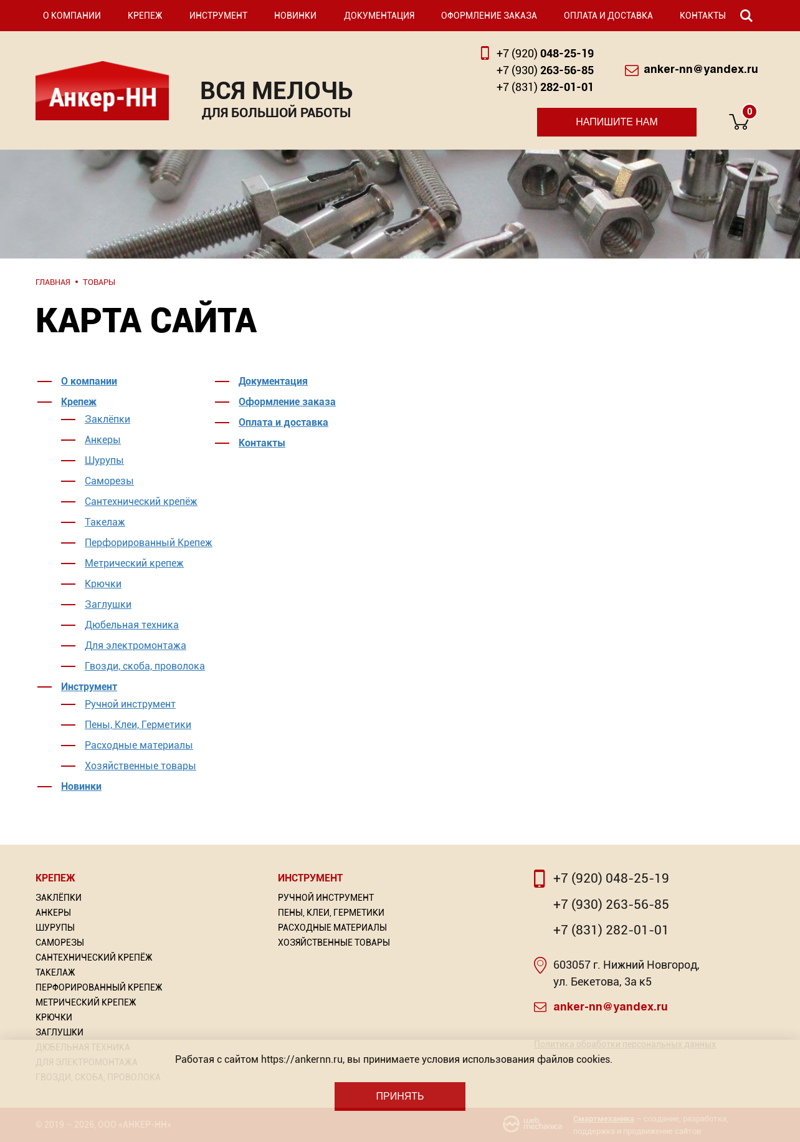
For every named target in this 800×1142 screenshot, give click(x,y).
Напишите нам (617, 122)
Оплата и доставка (608, 16)
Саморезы (109, 481)
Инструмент (218, 16)
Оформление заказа (489, 16)
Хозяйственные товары (140, 766)
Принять (400, 1096)
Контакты (703, 16)
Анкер (102, 90)
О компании (72, 16)
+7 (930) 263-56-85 (611, 904)
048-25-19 (545, 53)
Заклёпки (107, 419)
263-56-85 (545, 70)
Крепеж (145, 16)
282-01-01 (545, 87)
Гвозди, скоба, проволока (145, 666)
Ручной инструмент (130, 704)
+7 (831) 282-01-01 (611, 930)
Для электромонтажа (135, 645)
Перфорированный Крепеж (148, 543)
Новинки (295, 16)
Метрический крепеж (134, 563)
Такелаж (105, 522)
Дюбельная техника (132, 625)
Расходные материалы (139, 745)
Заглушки (108, 604)
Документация (379, 16)
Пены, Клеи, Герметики (138, 725)
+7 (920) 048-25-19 (611, 878)
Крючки (103, 584)
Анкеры (103, 440)
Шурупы (104, 460)
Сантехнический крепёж (141, 501)
